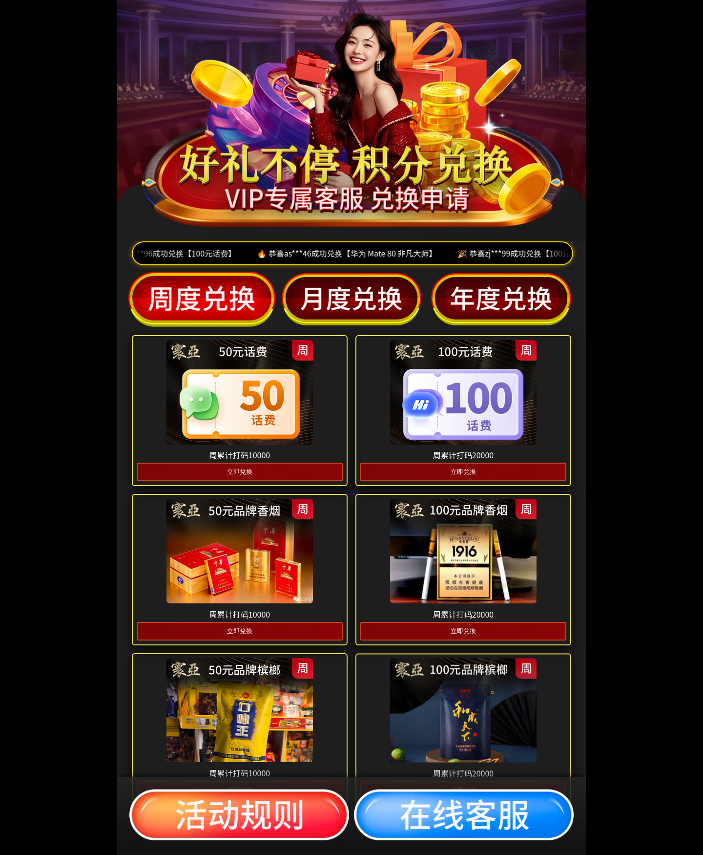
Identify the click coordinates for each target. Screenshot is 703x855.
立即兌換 (239, 471)
